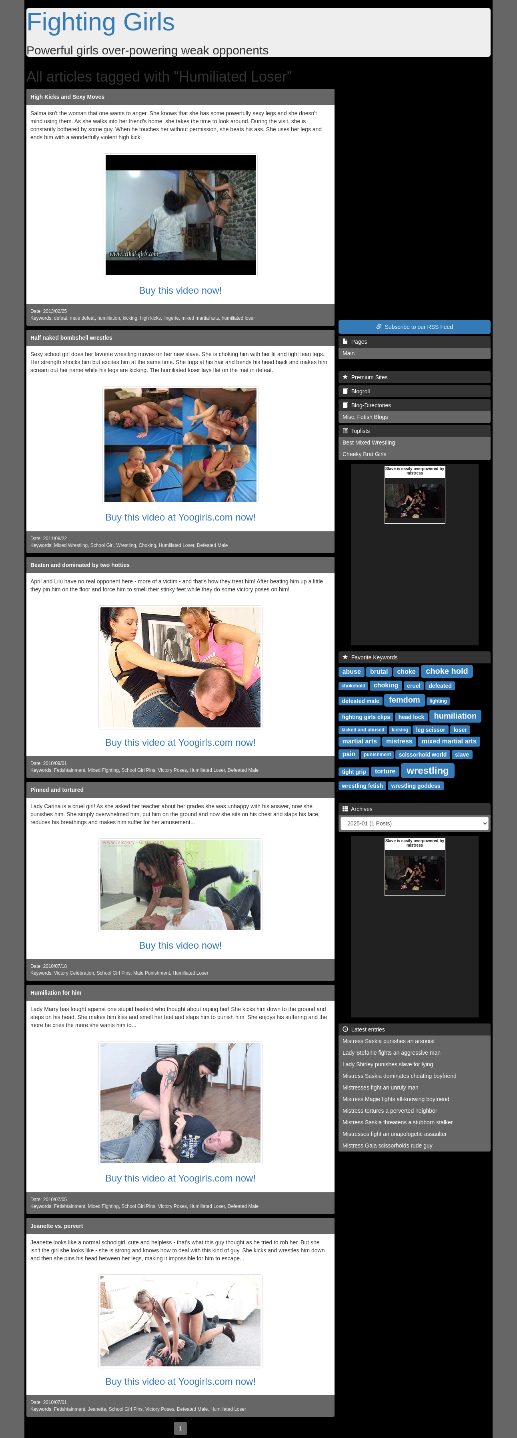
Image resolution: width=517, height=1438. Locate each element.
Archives (358, 809)
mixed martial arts (200, 318)
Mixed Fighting (103, 770)
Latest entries (364, 1029)
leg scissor (430, 729)
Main (349, 353)
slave (462, 754)
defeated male (360, 700)
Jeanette (97, 1409)
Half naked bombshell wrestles (71, 337)
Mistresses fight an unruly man (381, 1087)
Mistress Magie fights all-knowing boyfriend (396, 1099)
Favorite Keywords (370, 657)
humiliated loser (238, 318)
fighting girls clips (366, 716)
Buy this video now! (180, 290)
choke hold (447, 671)
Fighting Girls (100, 22)
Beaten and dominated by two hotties (80, 565)
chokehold (353, 686)
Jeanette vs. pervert (56, 1226)
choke (406, 671)
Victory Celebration (74, 973)
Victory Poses (172, 770)
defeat (60, 318)
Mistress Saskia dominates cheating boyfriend (400, 1076)
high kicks (150, 318)
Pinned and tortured (57, 790)
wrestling (428, 770)
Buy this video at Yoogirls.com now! (180, 517)
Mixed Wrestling (71, 545)
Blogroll (356, 391)
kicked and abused (362, 730)
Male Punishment (151, 973)
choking (386, 685)
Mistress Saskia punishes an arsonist (389, 1041)
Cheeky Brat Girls (365, 454)
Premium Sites (365, 377)
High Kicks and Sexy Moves (67, 97)
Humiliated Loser (176, 545)
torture (385, 771)
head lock (412, 716)
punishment (377, 754)
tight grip (354, 771)
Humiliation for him (56, 992)
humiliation (108, 318)
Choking (147, 545)
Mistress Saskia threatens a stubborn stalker (398, 1122)
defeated (440, 685)
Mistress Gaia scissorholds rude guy (388, 1145)
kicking (130, 318)
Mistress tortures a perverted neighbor (390, 1111)
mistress (399, 741)
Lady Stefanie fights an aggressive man (392, 1052)
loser (460, 729)
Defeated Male (212, 545)
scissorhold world (423, 754)
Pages (355, 341)
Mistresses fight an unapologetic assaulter (395, 1134)
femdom (404, 699)
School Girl (102, 545)
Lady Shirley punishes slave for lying (388, 1064)
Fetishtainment (69, 770)
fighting (438, 701)
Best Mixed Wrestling (369, 442)
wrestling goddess (416, 785)
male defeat (82, 318)
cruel (413, 685)
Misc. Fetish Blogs (365, 417)
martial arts (360, 741)
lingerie (171, 318)
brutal (379, 671)
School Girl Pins (138, 770)
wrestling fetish (362, 785)
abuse (352, 671)
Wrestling (126, 545)
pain (349, 754)
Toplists (356, 431)
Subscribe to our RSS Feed (414, 327)
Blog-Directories (367, 405)
